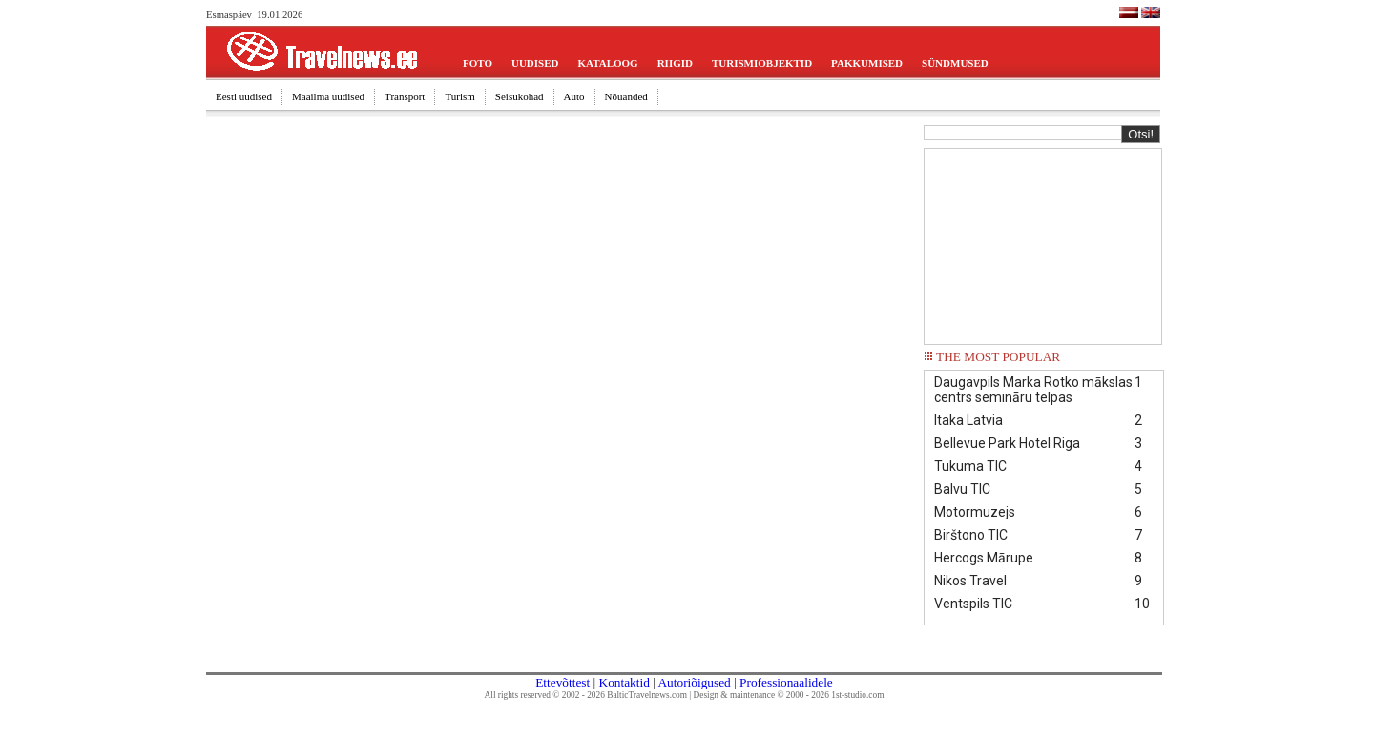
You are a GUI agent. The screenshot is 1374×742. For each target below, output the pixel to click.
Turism (459, 96)
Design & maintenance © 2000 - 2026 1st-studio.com (789, 695)
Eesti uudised (244, 96)
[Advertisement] (1042, 244)
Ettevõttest (562, 682)
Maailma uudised (328, 96)
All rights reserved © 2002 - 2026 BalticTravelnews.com (586, 695)
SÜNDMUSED (955, 63)
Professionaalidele (786, 682)
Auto (574, 96)
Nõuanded (626, 96)
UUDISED (535, 63)
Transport (405, 96)
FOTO (477, 63)
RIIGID (675, 63)
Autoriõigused (693, 682)
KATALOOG (608, 63)
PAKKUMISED (867, 63)
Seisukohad (519, 96)
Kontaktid (624, 682)
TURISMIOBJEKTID (762, 63)
